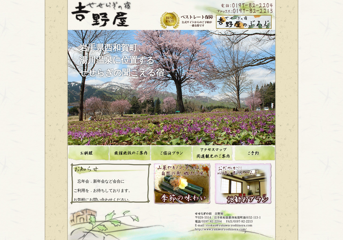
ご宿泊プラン (171, 153)
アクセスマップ (213, 153)
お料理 (88, 153)
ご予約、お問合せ (254, 153)
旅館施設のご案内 (130, 153)
